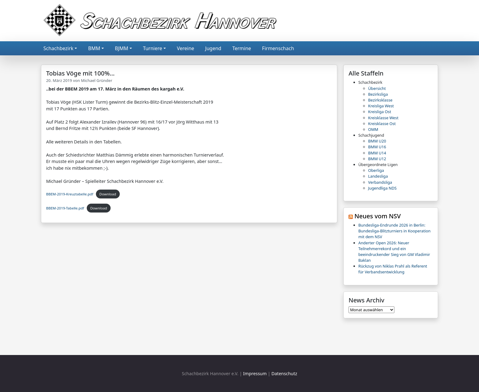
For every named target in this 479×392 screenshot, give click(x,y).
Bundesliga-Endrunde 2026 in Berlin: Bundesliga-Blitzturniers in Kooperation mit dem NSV (394, 230)
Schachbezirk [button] (58, 48)
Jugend (213, 48)
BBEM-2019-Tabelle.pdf (65, 208)
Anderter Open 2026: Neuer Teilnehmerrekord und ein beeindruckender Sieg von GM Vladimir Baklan (394, 251)
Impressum (255, 373)
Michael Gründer (96, 80)
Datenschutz (284, 373)
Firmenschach (278, 48)
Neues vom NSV (377, 216)
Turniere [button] (152, 48)
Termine (241, 48)
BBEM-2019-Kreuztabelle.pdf (69, 194)
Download (107, 194)
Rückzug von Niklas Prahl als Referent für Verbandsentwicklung (392, 269)
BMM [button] (94, 48)
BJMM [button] (121, 48)
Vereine (185, 48)
